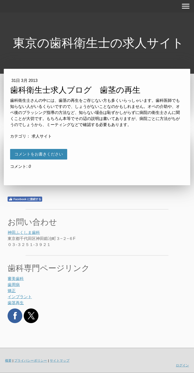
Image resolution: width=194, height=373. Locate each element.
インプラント (20, 297)
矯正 (12, 291)
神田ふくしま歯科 (24, 232)
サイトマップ (59, 360)
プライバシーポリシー (30, 360)
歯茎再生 (16, 303)
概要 (8, 360)
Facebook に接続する (25, 199)
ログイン (182, 365)
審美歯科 (16, 278)
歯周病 (14, 285)
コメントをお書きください (38, 154)
